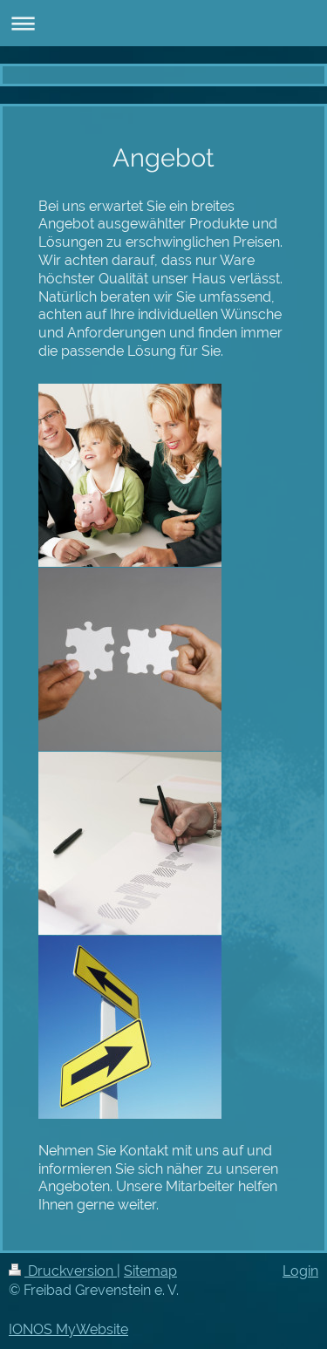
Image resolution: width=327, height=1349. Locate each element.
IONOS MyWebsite (68, 1329)
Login (300, 1271)
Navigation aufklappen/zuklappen (163, 23)
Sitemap (150, 1271)
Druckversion (63, 1271)
